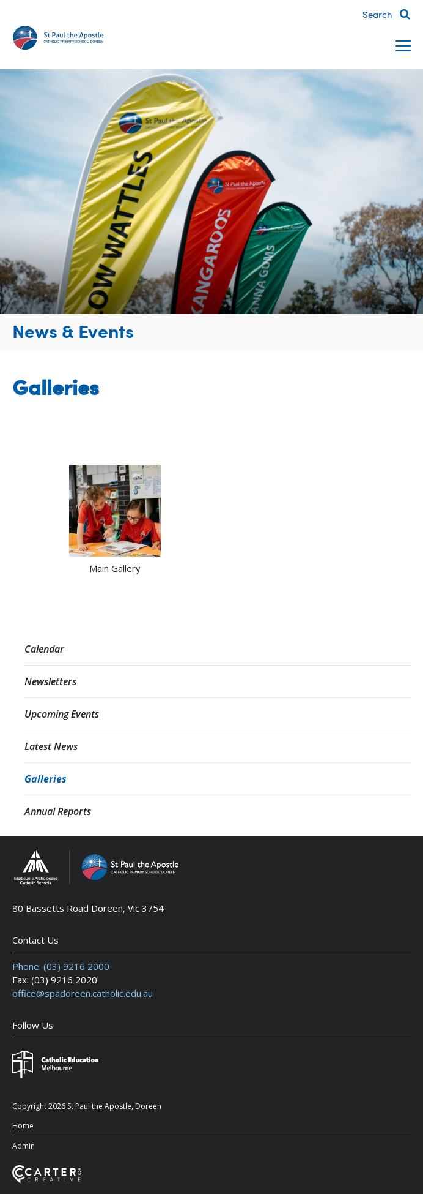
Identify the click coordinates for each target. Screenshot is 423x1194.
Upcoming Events (61, 714)
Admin (23, 1146)
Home (23, 1126)
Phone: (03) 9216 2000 (60, 966)
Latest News (51, 746)
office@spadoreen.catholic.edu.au (82, 993)
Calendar (44, 649)
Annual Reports (57, 811)
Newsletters (50, 681)
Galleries (45, 779)
